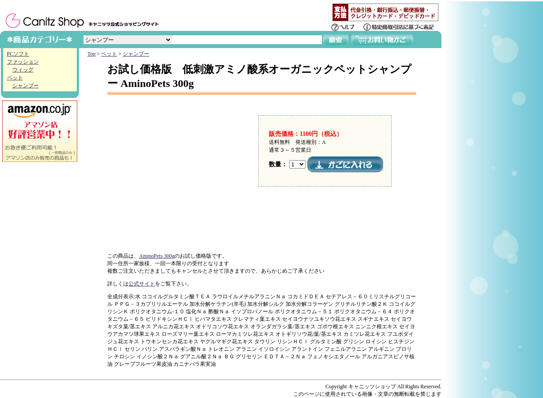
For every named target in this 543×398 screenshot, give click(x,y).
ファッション (23, 62)
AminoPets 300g (156, 256)
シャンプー (25, 86)
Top (91, 54)
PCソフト (18, 54)
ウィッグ (23, 70)
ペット (15, 78)
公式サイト (141, 284)
